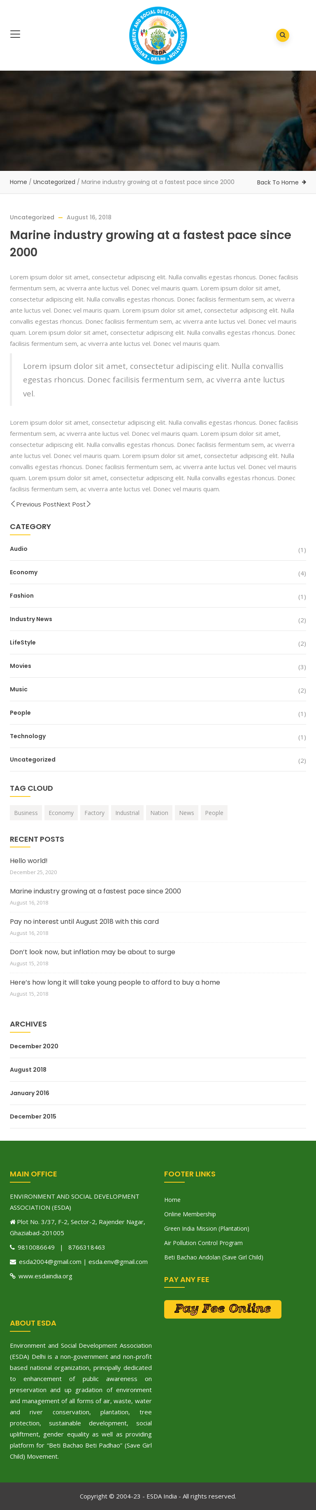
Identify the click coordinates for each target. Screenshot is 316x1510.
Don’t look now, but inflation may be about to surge (92, 952)
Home (18, 182)
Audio (19, 549)
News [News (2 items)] (186, 813)
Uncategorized (54, 182)
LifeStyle (23, 642)
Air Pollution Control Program (203, 1243)
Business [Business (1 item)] (26, 813)
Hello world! (29, 860)
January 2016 (29, 1093)
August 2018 (28, 1070)
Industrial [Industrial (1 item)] (127, 813)
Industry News (31, 619)
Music (19, 689)
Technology (28, 736)
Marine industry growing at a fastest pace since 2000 (95, 891)
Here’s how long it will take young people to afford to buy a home (115, 982)
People (20, 713)
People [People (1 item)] (214, 813)
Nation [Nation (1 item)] (159, 813)
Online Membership (190, 1214)
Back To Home (278, 182)
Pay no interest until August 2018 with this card (84, 921)
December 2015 (33, 1116)
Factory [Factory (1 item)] (94, 813)
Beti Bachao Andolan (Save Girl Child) (213, 1257)
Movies (20, 666)
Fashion (22, 596)
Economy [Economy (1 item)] (61, 813)
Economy (23, 572)
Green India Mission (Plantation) (206, 1228)
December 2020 (34, 1046)
